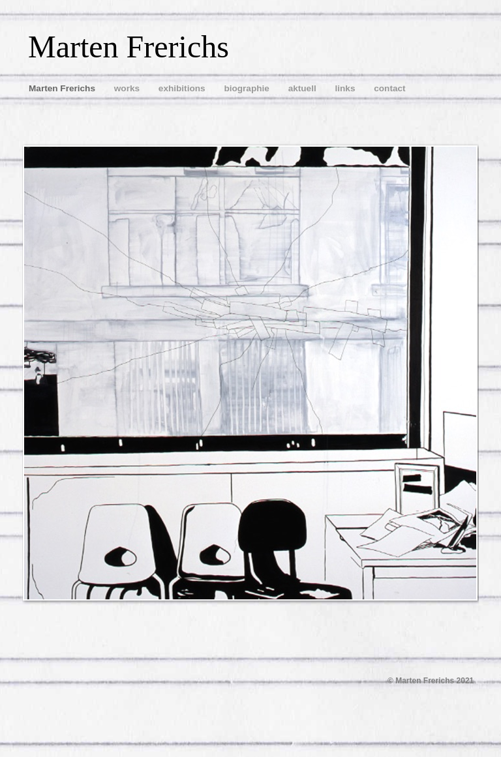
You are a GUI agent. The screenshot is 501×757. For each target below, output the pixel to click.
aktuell (303, 88)
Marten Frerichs (63, 88)
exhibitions (183, 88)
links (346, 88)
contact (389, 88)
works (128, 88)
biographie (247, 88)
